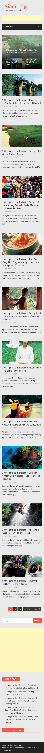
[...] (27, 116)
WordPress (21, 748)
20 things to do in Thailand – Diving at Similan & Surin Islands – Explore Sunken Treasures (21, 475)
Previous (6, 46)
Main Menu (9, 26)
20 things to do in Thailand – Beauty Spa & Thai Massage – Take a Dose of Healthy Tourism (21, 316)
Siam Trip (16, 6)
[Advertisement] (23, 18)
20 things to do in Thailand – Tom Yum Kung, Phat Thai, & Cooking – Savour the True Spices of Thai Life (20, 262)
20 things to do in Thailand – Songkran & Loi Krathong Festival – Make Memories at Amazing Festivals (20, 205)
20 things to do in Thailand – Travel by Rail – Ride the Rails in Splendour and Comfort (12, 61)
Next (38, 46)
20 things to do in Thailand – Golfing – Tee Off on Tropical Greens (32, 62)
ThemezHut (6, 750)
